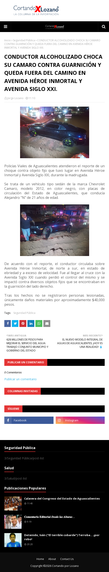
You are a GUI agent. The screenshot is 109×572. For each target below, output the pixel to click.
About (52, 559)
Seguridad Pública (24, 40)
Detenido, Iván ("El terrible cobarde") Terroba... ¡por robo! (62, 537)
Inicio (7, 40)
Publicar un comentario (20, 379)
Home (40, 559)
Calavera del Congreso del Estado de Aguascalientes (62, 498)
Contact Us (67, 559)
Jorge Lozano (15, 98)
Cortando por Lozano (65, 566)
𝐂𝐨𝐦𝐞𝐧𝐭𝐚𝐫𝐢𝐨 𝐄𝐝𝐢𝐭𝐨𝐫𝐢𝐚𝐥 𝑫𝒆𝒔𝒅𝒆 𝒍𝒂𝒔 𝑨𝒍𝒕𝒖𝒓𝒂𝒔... (49, 517)
